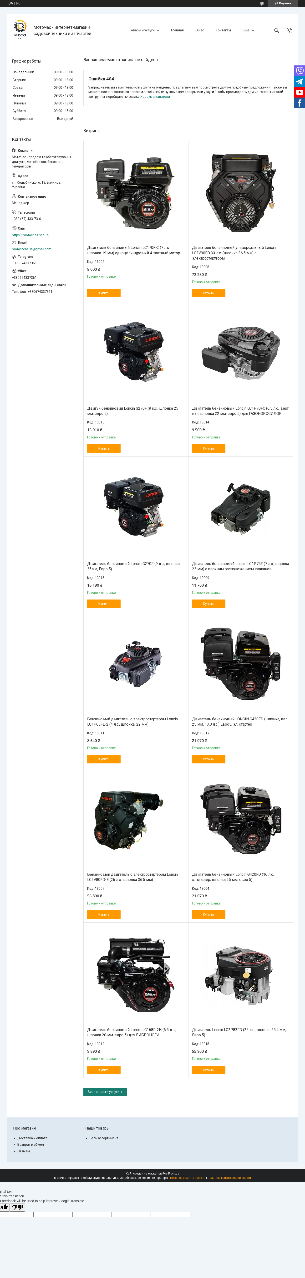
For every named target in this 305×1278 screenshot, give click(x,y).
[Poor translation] (17, 1208)
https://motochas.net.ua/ (31, 235)
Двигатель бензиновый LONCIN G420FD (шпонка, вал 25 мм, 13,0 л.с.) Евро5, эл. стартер (239, 722)
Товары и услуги (142, 30)
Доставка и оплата (32, 1138)
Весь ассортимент (104, 1138)
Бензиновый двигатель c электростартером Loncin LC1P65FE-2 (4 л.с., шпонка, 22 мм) (132, 722)
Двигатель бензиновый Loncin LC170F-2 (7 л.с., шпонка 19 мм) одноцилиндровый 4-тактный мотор (133, 250)
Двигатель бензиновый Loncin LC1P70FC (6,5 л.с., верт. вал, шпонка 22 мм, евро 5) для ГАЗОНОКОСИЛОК (240, 411)
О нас (199, 30)
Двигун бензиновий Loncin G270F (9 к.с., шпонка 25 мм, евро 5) (132, 411)
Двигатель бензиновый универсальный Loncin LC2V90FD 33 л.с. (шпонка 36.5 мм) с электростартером (234, 253)
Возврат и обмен (30, 1144)
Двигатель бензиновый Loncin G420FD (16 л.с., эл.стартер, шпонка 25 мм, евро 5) (233, 877)
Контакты (223, 30)
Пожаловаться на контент (187, 1178)
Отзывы (23, 1151)
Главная (177, 30)
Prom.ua (173, 1173)
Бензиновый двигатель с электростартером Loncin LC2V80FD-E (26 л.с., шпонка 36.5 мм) (132, 877)
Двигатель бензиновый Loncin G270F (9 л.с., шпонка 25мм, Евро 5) (133, 566)
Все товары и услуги (103, 1092)
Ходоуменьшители (155, 96)
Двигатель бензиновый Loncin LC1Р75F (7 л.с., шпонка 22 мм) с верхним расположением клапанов (240, 566)
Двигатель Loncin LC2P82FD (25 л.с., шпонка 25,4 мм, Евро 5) (239, 1032)
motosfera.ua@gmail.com (31, 249)
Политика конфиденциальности (229, 1178)
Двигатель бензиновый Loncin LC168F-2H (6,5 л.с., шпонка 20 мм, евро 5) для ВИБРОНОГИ (131, 1032)
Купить (104, 293)
